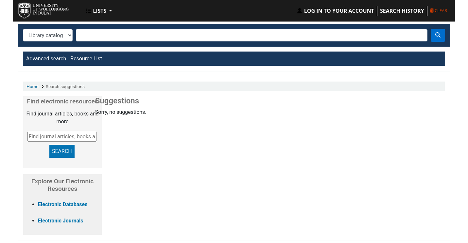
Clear (438, 10)
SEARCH (62, 151)
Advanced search (46, 58)
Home (32, 86)
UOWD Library (34, 9)
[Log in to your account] (335, 10)
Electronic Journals (60, 221)
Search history (402, 10)
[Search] (438, 35)
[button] (99, 10)
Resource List (86, 58)
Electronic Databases (62, 204)
